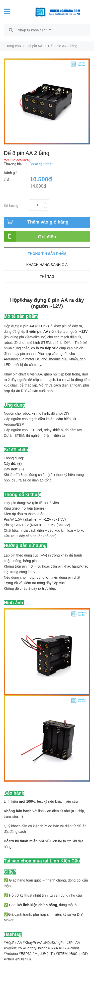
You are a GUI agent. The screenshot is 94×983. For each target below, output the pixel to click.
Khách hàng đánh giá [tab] (47, 265)
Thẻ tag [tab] (47, 277)
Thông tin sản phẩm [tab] (47, 254)
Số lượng (11, 205)
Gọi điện (47, 236)
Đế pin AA (34, 46)
